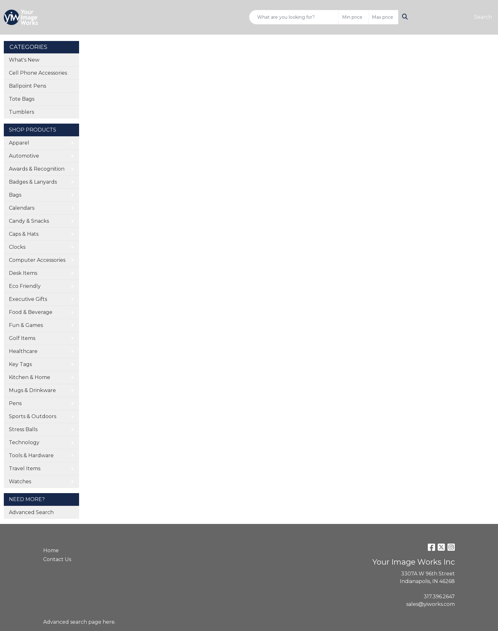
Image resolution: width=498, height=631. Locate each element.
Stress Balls (23, 429)
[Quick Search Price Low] (354, 17)
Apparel (19, 143)
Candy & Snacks (29, 221)
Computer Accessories (37, 260)
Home (51, 550)
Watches (20, 481)
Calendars (21, 208)
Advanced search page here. (79, 622)
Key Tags (20, 364)
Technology (24, 442)
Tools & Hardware (31, 455)
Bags (15, 195)
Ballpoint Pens (27, 86)
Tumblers (21, 112)
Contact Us (57, 559)
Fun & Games (26, 325)
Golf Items (22, 338)
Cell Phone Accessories (38, 73)
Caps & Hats (23, 234)
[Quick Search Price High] (383, 17)
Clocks (17, 247)
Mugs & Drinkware (32, 390)
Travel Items (24, 468)
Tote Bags (21, 99)
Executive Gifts (28, 299)
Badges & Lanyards (33, 182)
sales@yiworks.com (430, 604)
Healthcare (23, 351)
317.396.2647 (439, 597)
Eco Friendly (25, 286)
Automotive (24, 156)
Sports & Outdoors (32, 416)
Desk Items (23, 273)
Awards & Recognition (36, 169)
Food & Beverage (30, 312)
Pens (15, 403)
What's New (24, 60)
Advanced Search (31, 512)
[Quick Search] (294, 17)
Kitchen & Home (29, 377)
